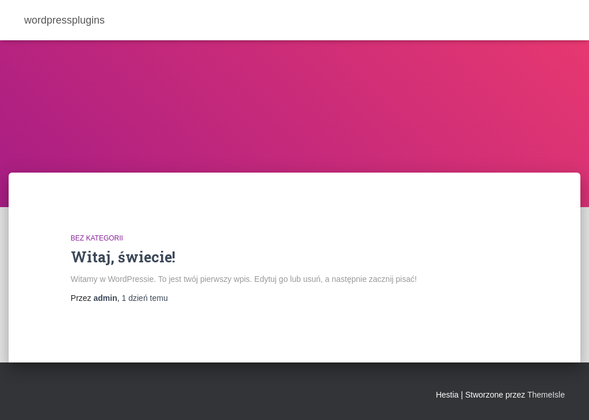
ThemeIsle (546, 394)
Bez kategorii (97, 238)
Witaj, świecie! (123, 256)
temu (145, 298)
